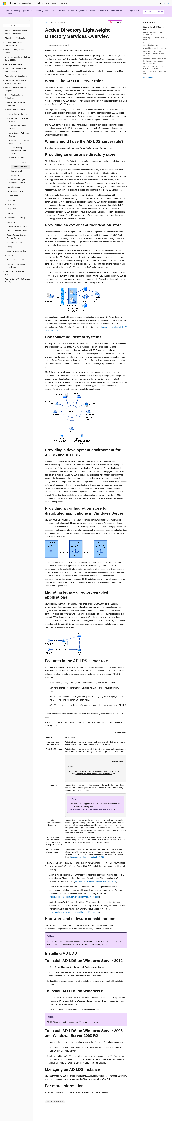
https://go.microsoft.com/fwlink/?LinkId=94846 (94, 774)
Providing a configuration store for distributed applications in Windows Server (154, 61)
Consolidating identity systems (154, 48)
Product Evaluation (58, 22)
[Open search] (160, 3)
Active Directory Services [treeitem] (18, 114)
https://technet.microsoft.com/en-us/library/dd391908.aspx (74, 912)
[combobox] (16, 26)
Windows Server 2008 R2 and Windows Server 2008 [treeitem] (16, 32)
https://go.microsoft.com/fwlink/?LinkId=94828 (87, 857)
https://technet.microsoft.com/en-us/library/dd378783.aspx (74, 897)
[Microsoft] (4, 3)
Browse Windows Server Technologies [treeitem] (16, 103)
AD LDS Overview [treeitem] (19, 167)
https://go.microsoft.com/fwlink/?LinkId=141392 (94, 882)
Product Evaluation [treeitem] (19, 162)
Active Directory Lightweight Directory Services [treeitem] (18, 150)
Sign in (166, 3)
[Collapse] (29, 20)
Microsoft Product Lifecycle (70, 11)
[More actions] (125, 22)
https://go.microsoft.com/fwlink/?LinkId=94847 (91, 809)
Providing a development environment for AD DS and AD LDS (153, 53)
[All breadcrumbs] (47, 22)
